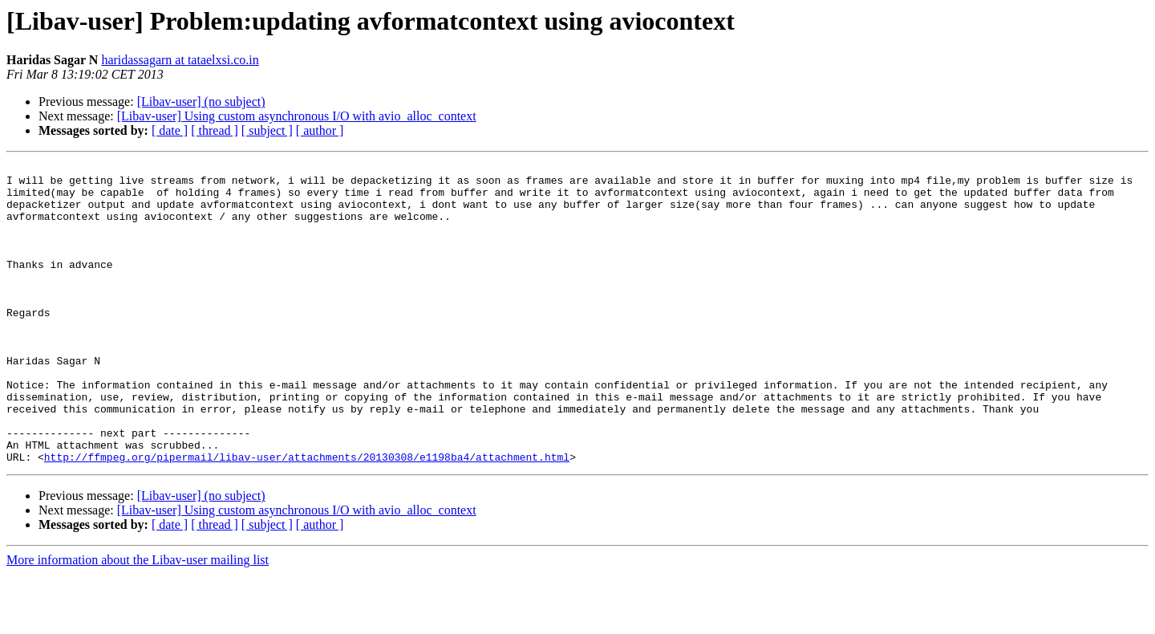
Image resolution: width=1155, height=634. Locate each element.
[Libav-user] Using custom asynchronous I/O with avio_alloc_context (296, 116)
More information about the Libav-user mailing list (137, 620)
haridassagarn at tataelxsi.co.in (179, 60)
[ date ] (170, 130)
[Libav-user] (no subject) (201, 101)
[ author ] (320, 130)
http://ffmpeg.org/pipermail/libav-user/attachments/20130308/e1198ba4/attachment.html (306, 517)
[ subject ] (267, 130)
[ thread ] (214, 130)
